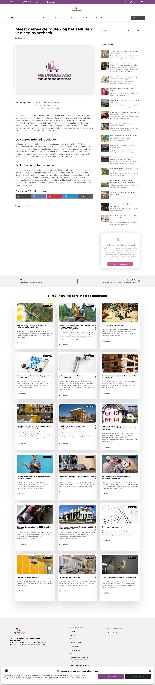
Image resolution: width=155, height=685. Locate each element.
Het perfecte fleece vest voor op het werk (124, 135)
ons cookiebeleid (44, 679)
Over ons (73, 18)
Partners (46, 18)
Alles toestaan (111, 676)
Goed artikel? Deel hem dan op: (50, 108)
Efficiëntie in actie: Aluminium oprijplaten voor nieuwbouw (72, 427)
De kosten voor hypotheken (48, 105)
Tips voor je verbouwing (112, 527)
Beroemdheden (75, 643)
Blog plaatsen (75, 650)
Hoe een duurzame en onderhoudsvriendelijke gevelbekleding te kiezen (119, 428)
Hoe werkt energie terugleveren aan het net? (76, 477)
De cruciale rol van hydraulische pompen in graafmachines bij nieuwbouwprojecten (76, 327)
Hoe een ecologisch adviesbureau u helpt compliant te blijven (32, 326)
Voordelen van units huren (113, 325)
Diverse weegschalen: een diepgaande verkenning (33, 377)
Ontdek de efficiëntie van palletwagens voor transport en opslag (34, 427)
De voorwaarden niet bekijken (49, 102)
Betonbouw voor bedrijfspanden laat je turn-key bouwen (76, 528)
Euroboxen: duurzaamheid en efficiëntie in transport (119, 377)
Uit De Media (60, 18)
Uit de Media (74, 646)
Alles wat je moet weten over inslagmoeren (71, 377)
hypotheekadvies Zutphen (27, 121)
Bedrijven (22, 38)
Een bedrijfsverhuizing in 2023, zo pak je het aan (34, 528)
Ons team (86, 18)
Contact (99, 18)
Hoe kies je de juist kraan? (28, 577)
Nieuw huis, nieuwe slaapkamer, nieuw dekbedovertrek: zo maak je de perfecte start (123, 218)
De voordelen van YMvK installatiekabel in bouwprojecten (34, 477)
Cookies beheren (138, 676)
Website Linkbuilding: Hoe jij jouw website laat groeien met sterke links (80, 660)
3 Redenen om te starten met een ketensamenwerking (116, 477)
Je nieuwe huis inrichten (69, 577)
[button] (150, 671)
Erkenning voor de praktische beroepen (119, 577)
